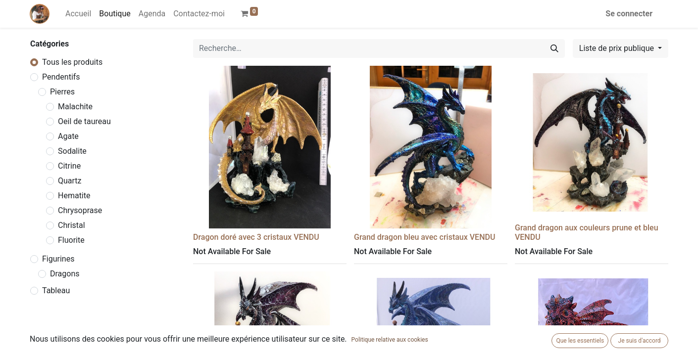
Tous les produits (72, 62)
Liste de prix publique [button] (617, 48)
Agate (68, 136)
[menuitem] (78, 14)
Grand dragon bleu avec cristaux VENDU (424, 237)
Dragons (65, 273)
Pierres (62, 91)
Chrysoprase (80, 210)
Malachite (75, 106)
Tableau (56, 290)
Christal (71, 225)
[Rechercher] (554, 48)
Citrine (69, 166)
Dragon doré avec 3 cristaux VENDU (256, 237)
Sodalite (72, 151)
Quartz (70, 180)
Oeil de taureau (84, 121)
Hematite (74, 195)
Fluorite (71, 240)
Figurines (58, 259)
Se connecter (628, 13)
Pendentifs (61, 77)
